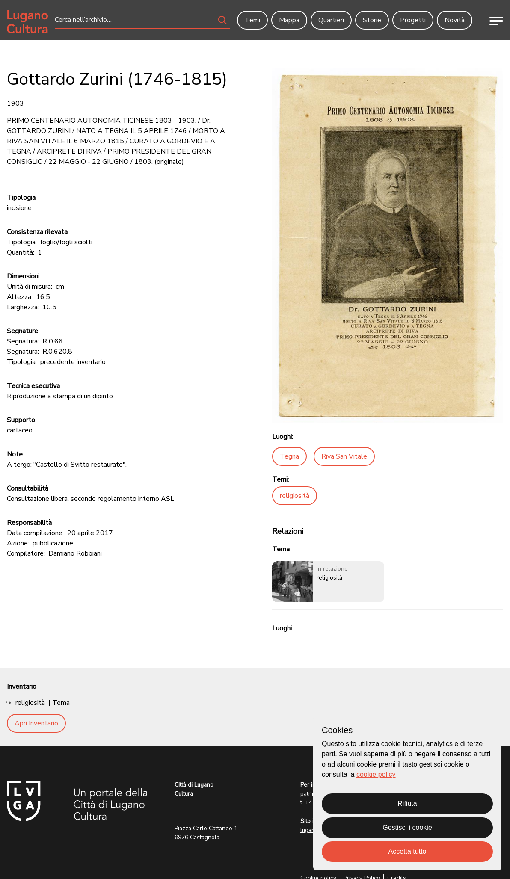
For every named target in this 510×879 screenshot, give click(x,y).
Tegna (289, 456)
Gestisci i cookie (407, 827)
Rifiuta (407, 803)
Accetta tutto (407, 851)
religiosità (294, 495)
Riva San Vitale (344, 456)
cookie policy (376, 774)
